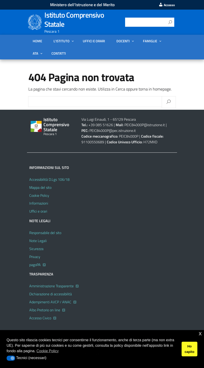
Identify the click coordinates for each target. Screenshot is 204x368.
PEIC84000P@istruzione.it (144, 125)
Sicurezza (36, 248)
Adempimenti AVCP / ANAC (50, 302)
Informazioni (38, 203)
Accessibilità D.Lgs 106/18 (49, 179)
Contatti (58, 53)
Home (37, 41)
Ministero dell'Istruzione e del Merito (82, 5)
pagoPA (35, 264)
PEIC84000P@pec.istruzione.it (112, 130)
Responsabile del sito (45, 232)
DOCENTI (123, 41)
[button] (11, 358)
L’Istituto (62, 41)
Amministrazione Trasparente (51, 286)
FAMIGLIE (150, 41)
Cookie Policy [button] (48, 351)
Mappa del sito (40, 187)
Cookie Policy (39, 195)
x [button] (200, 333)
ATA (35, 53)
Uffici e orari (94, 41)
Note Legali (38, 240)
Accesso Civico (40, 318)
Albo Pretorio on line (44, 310)
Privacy (34, 256)
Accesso (166, 5)
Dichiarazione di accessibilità (50, 294)
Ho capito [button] (189, 349)
